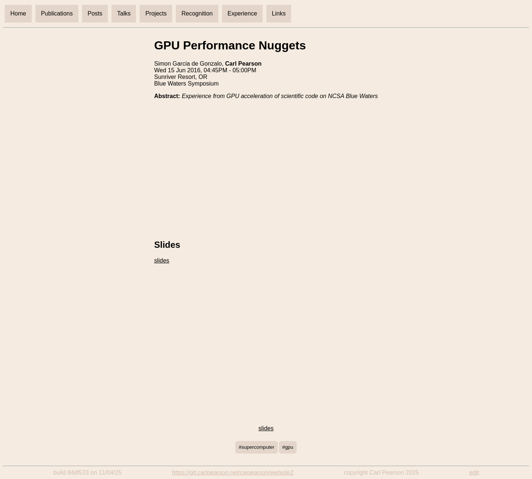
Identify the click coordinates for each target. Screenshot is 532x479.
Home (18, 13)
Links (279, 13)
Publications (57, 13)
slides (161, 260)
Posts (95, 13)
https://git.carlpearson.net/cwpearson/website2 (233, 472)
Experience (242, 13)
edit (474, 472)
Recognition (197, 13)
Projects (156, 13)
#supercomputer (256, 447)
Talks (123, 13)
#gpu (287, 447)
